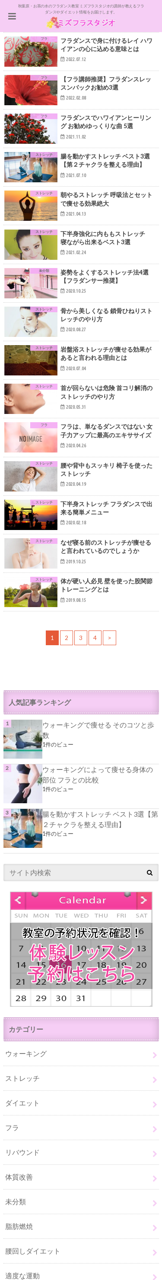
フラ (12, 1127)
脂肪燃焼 (19, 1226)
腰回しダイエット (32, 1251)
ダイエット (22, 1103)
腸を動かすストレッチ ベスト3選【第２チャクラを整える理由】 (100, 819)
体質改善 (19, 1177)
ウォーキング (26, 1053)
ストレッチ (22, 1078)
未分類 (15, 1201)
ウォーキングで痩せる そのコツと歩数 (98, 730)
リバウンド (22, 1152)
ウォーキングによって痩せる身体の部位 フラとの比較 (97, 774)
